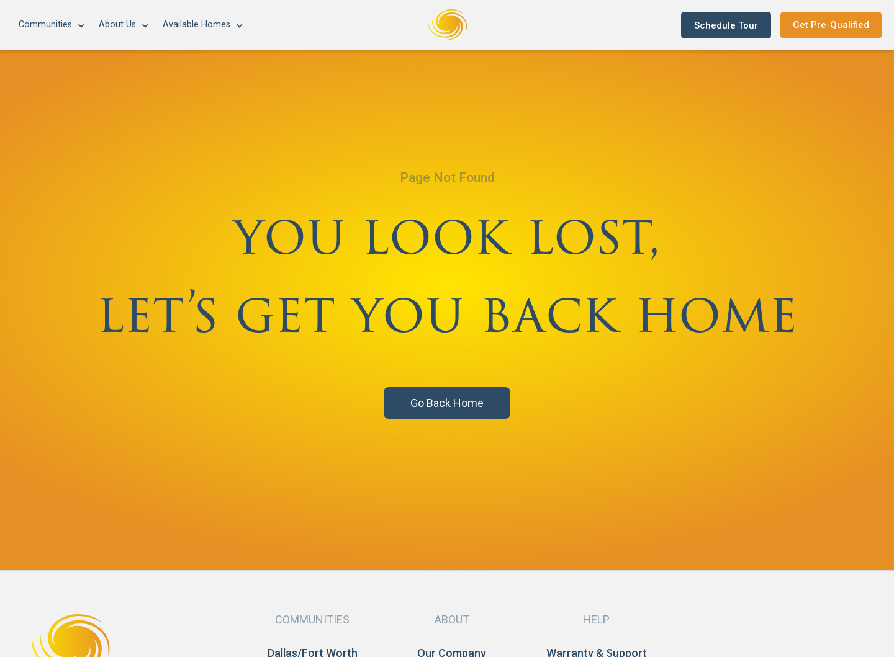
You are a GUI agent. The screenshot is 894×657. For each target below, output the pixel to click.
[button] (52, 25)
